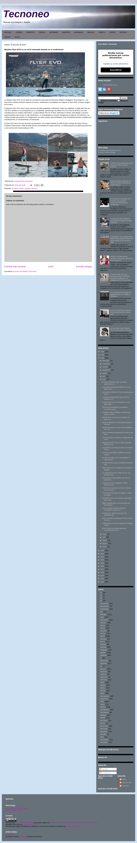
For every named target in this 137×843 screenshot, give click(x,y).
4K (101, 593)
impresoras (104, 661)
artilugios (15, 188)
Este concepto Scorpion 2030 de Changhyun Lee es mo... (113, 509)
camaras (103, 623)
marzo (105, 540)
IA (101, 658)
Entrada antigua (84, 266)
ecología (103, 644)
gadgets (27, 188)
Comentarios (105, 773)
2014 (102, 579)
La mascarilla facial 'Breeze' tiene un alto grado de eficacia (121, 329)
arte (101, 612)
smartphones (104, 710)
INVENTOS (66, 32)
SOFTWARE (53, 32)
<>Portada (9, 835)
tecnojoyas (104, 720)
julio (104, 376)
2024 (102, 358)
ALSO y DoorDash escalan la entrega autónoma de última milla (120, 312)
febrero (105, 543)
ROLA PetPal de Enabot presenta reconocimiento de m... (114, 529)
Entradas (104, 769)
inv (101, 666)
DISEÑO (112, 32)
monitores (103, 680)
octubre (105, 367)
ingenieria (103, 663)
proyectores (104, 699)
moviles (103, 685)
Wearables (104, 742)
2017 (102, 569)
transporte (103, 731)
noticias (103, 690)
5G (101, 595)
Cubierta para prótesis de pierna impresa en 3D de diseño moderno (121, 165)
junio (104, 379)
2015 (102, 575)
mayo (105, 534)
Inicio (50, 266)
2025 (102, 355)
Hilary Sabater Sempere (24, 823)
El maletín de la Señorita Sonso (109, 150)
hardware (103, 655)
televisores (104, 729)
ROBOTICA (30, 32)
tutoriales (103, 734)
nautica (102, 688)
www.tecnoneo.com (30, 824)
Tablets (102, 718)
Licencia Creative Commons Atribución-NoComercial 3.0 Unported (73, 823)
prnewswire (28, 181)
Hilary (124, 779)
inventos (34, 188)
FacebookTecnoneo (110, 85)
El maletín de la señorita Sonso (17, 808)
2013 (102, 582)
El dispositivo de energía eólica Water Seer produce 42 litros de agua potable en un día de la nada (121, 239)
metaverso (104, 677)
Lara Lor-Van (126, 782)
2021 (102, 557)
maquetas (103, 672)
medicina (103, 674)
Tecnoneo (26, 13)
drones (102, 642)
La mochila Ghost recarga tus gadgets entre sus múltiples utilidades (120, 294)
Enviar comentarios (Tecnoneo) (25, 271)
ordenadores (104, 696)
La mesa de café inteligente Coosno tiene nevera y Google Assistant (121, 220)
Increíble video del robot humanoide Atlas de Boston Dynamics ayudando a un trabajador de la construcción (120, 277)
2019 (102, 563)
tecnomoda (104, 726)
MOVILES (90, 32)
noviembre (106, 364)
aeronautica (104, 603)
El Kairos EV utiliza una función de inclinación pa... (114, 514)
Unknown (125, 786)
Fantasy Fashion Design (106, 152)
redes (102, 701)
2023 (102, 550)
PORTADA (7, 32)
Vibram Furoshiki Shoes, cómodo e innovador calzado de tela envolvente (121, 258)
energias (103, 647)
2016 (102, 572)
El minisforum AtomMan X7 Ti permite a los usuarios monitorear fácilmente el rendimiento (120, 202)
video (102, 737)
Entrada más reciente (15, 266)
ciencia (102, 625)
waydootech (18, 181)
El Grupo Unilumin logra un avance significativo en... (114, 383)
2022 (102, 554)
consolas (103, 631)
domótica (103, 639)
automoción (104, 620)
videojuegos (104, 740)
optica (102, 693)
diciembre (106, 361)
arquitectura (104, 609)
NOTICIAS (123, 32)
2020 (102, 560)
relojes (102, 704)
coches (102, 628)
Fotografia (103, 650)
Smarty (17, 37)
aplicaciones (104, 606)
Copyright (23, 836)
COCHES (19, 32)
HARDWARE (78, 32)
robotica (103, 707)
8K (101, 601)
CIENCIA (42, 32)
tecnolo (102, 723)
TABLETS (101, 32)
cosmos (103, 633)
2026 (102, 352)
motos (102, 682)
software (103, 715)
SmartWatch (104, 712)
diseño (21, 188)
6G (101, 598)
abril (104, 537)
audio (102, 617)
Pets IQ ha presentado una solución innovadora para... (115, 408)
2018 (102, 566)
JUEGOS (7, 37)
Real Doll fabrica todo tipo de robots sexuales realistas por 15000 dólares (120, 183)
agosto (105, 373)
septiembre (106, 370)
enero (105, 547)
